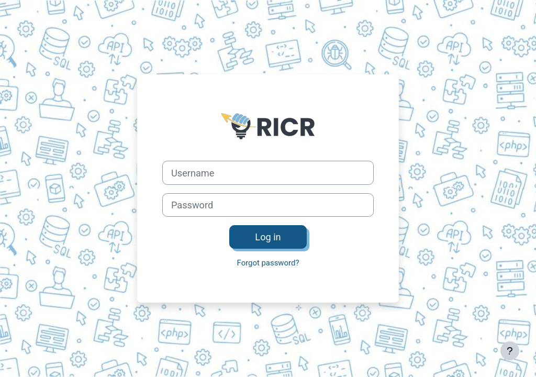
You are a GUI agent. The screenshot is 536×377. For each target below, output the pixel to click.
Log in (268, 236)
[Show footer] (509, 350)
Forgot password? (268, 263)
